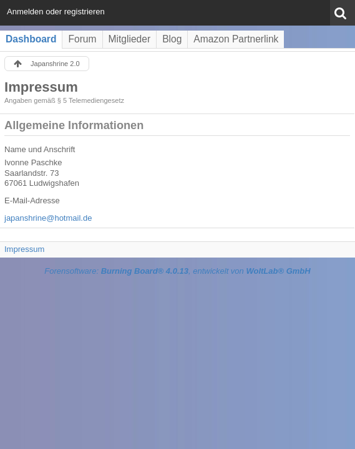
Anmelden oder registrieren (56, 11)
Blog (172, 39)
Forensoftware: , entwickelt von (177, 271)
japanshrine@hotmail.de (48, 218)
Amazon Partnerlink (235, 39)
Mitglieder (130, 39)
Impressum (24, 249)
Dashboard (31, 39)
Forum (82, 39)
